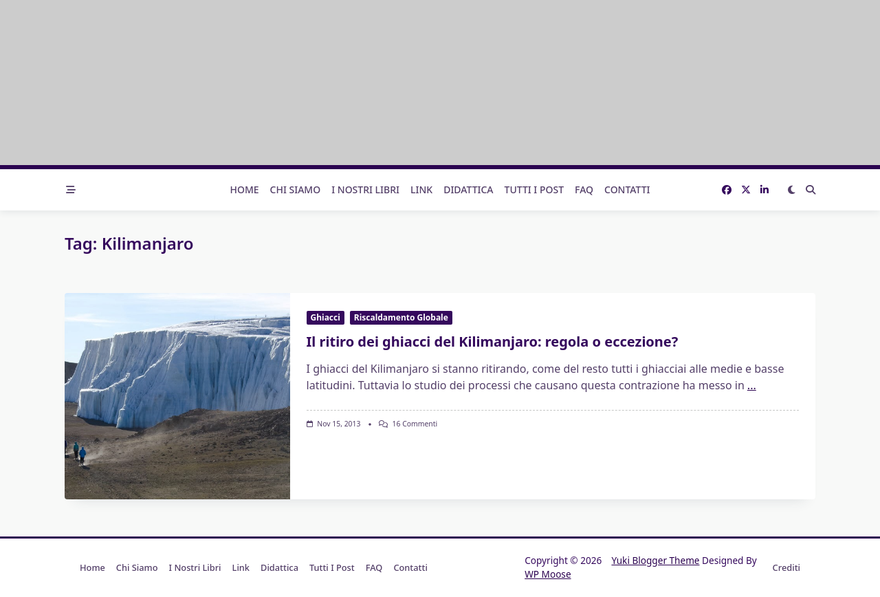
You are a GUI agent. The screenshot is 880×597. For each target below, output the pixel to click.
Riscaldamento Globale (401, 317)
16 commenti (415, 423)
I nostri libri (365, 189)
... (751, 385)
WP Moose (548, 573)
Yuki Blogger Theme (655, 560)
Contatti (627, 189)
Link (421, 189)
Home (244, 189)
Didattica (468, 189)
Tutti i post (534, 189)
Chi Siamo (295, 189)
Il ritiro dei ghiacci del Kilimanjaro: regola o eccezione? (493, 341)
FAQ (584, 189)
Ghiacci (325, 317)
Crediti (786, 567)
